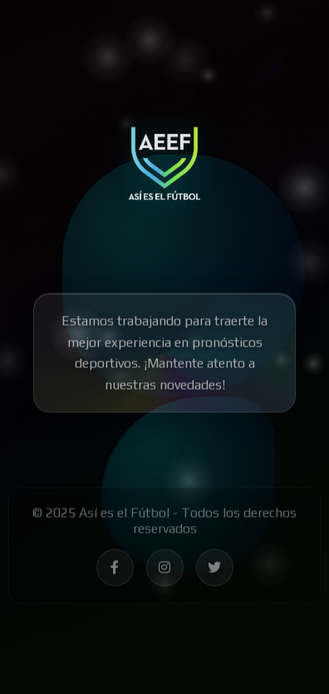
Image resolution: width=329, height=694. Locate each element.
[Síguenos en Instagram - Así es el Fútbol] (165, 570)
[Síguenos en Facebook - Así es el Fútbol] (115, 570)
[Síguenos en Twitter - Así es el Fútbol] (214, 570)
